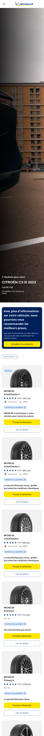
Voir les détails (22, 429)
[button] (17, 398)
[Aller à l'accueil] (24, 4)
